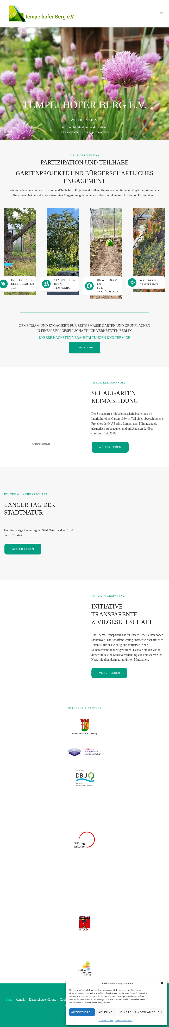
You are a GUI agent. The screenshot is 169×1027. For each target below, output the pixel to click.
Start (9, 999)
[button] (162, 983)
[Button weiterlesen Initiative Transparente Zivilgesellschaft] (109, 673)
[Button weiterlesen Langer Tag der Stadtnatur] (23, 549)
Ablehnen (106, 1012)
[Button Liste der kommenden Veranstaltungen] (84, 347)
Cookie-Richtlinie (105, 1020)
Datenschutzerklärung (124, 1020)
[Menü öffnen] (161, 14)
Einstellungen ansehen (141, 1012)
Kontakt (20, 999)
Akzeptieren (82, 1012)
